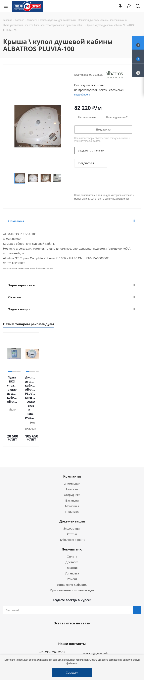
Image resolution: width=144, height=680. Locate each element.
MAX (81, 595)
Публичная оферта (72, 502)
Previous (10, 178)
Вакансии (72, 463)
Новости (72, 451)
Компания (72, 438)
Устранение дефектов (72, 547)
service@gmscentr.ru (97, 615)
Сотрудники (72, 457)
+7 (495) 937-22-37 (52, 614)
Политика (72, 474)
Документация (72, 483)
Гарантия (72, 530)
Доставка (71, 524)
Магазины (72, 468)
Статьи (72, 496)
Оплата (72, 519)
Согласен (72, 672)
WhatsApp (71, 595)
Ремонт (72, 541)
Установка (72, 536)
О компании (72, 446)
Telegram (137, 652)
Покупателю (72, 511)
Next (65, 178)
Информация (72, 491)
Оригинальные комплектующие (72, 552)
